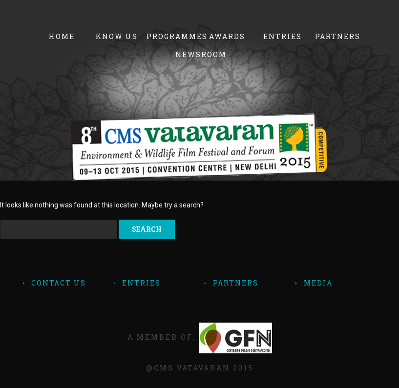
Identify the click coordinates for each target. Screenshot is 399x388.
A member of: (199, 337)
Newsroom (201, 54)
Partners (337, 36)
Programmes (172, 36)
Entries (282, 36)
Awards (227, 36)
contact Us (58, 282)
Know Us (117, 36)
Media (318, 282)
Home (62, 36)
